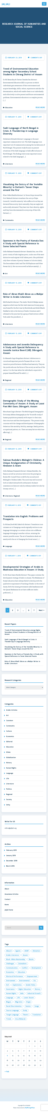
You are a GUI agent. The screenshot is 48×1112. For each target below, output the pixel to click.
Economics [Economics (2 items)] (10, 972)
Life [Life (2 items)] (18, 998)
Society (9, 799)
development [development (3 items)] (36, 968)
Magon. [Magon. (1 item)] (8, 1002)
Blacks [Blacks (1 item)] (31, 959)
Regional (8, 380)
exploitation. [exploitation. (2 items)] (17, 985)
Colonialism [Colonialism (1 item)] (22, 964)
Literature (9, 164)
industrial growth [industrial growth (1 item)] (33, 993)
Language (8, 546)
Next (41, 610)
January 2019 (11, 855)
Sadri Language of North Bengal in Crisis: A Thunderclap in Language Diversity (21, 131)
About (7, 889)
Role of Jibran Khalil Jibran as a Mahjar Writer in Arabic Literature (23, 295)
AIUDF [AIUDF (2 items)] (26, 951)
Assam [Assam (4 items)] (25, 955)
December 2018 (11, 861)
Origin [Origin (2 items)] (28, 1002)
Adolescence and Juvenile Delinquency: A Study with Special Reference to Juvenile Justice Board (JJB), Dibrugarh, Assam (23, 349)
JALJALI (6, 4)
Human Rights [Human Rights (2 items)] (11, 993)
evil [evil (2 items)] (7, 985)
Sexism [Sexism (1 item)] (28, 1006)
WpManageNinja (30, 1108)
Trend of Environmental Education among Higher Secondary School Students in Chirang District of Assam (22, 72)
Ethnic (8, 752)
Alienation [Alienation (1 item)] (36, 951)
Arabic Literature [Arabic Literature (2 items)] (12, 955)
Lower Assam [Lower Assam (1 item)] (29, 998)
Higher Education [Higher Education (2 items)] (24, 989)
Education (8, 108)
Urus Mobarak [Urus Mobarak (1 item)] (20, 1019)
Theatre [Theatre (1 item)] (25, 1015)
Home (7, 905)
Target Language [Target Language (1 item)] (12, 1015)
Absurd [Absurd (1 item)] (8, 951)
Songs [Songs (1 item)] (36, 1006)
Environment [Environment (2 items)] (10, 981)
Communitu (9, 220)
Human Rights (11, 768)
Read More (40, 107)
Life (7, 779)
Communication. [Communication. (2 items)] (12, 968)
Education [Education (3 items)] (21, 972)
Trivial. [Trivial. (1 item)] (8, 1019)
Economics (10, 736)
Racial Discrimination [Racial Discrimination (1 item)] (13, 1006)
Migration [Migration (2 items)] (18, 1002)
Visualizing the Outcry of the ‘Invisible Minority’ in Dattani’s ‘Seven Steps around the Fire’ (23, 187)
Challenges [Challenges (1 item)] (10, 964)
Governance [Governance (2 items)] (10, 989)
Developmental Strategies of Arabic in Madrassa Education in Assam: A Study (23, 568)
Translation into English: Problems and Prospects (23, 518)
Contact (7, 899)
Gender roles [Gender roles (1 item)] (30, 985)
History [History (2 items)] (37, 989)
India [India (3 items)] (22, 993)
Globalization (11, 757)
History (9, 763)
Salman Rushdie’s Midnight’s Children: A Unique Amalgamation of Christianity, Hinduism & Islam (23, 463)
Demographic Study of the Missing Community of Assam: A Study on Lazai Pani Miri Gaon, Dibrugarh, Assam (23, 404)
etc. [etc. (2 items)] (35, 981)
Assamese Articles (11, 894)
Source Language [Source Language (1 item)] (12, 1010)
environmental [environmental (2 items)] (24, 981)
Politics (9, 789)
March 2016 (10, 866)
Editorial (9, 742)
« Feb (7, 1071)
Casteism (9, 721)
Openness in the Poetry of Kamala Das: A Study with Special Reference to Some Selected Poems (23, 243)
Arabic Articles (11, 710)
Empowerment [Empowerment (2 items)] (32, 976)
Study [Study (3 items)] (25, 1010)
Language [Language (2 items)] (9, 998)
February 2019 (11, 850)
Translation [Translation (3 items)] (36, 1015)
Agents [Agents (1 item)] (18, 951)
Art (6, 274)
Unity (8, 805)
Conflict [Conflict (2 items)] (25, 968)
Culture (9, 731)
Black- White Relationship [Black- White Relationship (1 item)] (15, 959)
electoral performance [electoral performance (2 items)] (14, 976)
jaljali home (9, 910)
